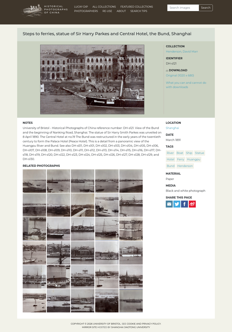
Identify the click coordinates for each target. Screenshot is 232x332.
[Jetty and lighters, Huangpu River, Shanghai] (35, 228)
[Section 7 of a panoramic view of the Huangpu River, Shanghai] (59, 204)
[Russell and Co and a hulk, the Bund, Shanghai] (59, 252)
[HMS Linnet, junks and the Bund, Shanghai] (131, 228)
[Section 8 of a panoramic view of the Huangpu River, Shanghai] (83, 204)
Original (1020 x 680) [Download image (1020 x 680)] (180, 75)
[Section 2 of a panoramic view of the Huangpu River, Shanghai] (59, 180)
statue (199, 153)
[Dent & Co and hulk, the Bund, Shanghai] (83, 252)
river (170, 153)
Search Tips (138, 11)
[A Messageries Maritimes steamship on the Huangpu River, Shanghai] (131, 204)
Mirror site (89, 327)
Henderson (185, 166)
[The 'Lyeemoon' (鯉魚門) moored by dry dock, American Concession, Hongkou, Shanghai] (83, 300)
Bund (170, 166)
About (121, 11)
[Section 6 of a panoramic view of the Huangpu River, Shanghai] (35, 204)
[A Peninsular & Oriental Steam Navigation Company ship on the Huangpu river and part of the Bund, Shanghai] (83, 228)
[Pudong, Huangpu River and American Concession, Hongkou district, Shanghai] (107, 300)
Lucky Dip (81, 6)
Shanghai (172, 128)
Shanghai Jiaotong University (130, 327)
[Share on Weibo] (192, 203)
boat (180, 153)
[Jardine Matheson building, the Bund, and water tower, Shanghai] (83, 276)
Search (205, 7)
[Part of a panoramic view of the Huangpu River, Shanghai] (131, 300)
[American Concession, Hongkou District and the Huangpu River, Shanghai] (59, 300)
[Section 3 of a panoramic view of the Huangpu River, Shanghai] (83, 180)
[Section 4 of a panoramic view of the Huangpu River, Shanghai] (107, 180)
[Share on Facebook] (184, 203)
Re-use (107, 11)
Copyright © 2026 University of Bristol (96, 323)
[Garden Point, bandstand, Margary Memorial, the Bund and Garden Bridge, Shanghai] (107, 276)
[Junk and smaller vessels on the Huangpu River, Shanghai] (107, 228)
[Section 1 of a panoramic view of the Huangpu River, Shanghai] (35, 180)
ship (189, 153)
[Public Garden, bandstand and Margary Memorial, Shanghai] (131, 276)
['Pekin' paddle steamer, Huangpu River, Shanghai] (59, 228)
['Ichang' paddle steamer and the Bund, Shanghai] (107, 252)
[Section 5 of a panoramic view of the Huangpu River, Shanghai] (131, 180)
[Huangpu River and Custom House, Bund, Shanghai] (35, 252)
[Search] (183, 8)
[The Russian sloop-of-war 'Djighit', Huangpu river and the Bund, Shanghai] (35, 276)
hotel (170, 159)
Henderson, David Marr (182, 51)
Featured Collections (137, 6)
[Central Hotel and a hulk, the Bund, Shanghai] (131, 252)
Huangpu (193, 159)
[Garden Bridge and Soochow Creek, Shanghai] (35, 300)
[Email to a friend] (169, 203)
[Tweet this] (177, 203)
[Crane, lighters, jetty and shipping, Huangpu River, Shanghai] (107, 204)
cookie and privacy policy (144, 323)
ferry (180, 159)
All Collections (104, 6)
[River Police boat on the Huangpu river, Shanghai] (59, 276)
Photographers (86, 11)
